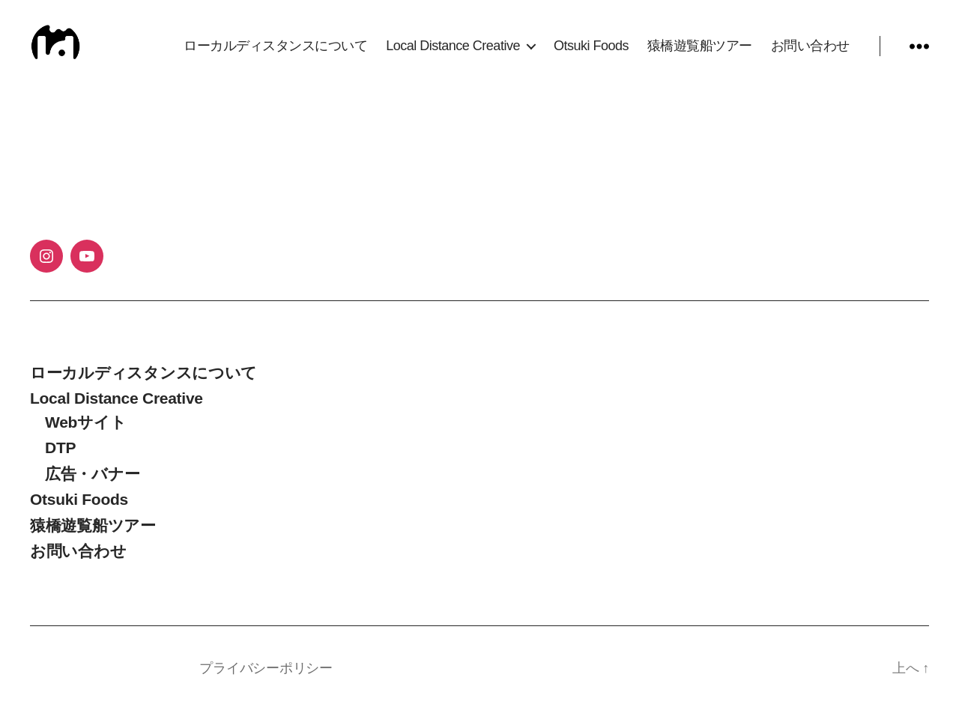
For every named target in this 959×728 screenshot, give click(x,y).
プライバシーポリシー (265, 685)
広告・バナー (92, 491)
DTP (60, 465)
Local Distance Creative (453, 53)
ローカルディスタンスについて (275, 53)
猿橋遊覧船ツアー (699, 53)
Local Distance (135, 685)
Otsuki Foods (591, 53)
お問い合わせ (810, 53)
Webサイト (85, 439)
